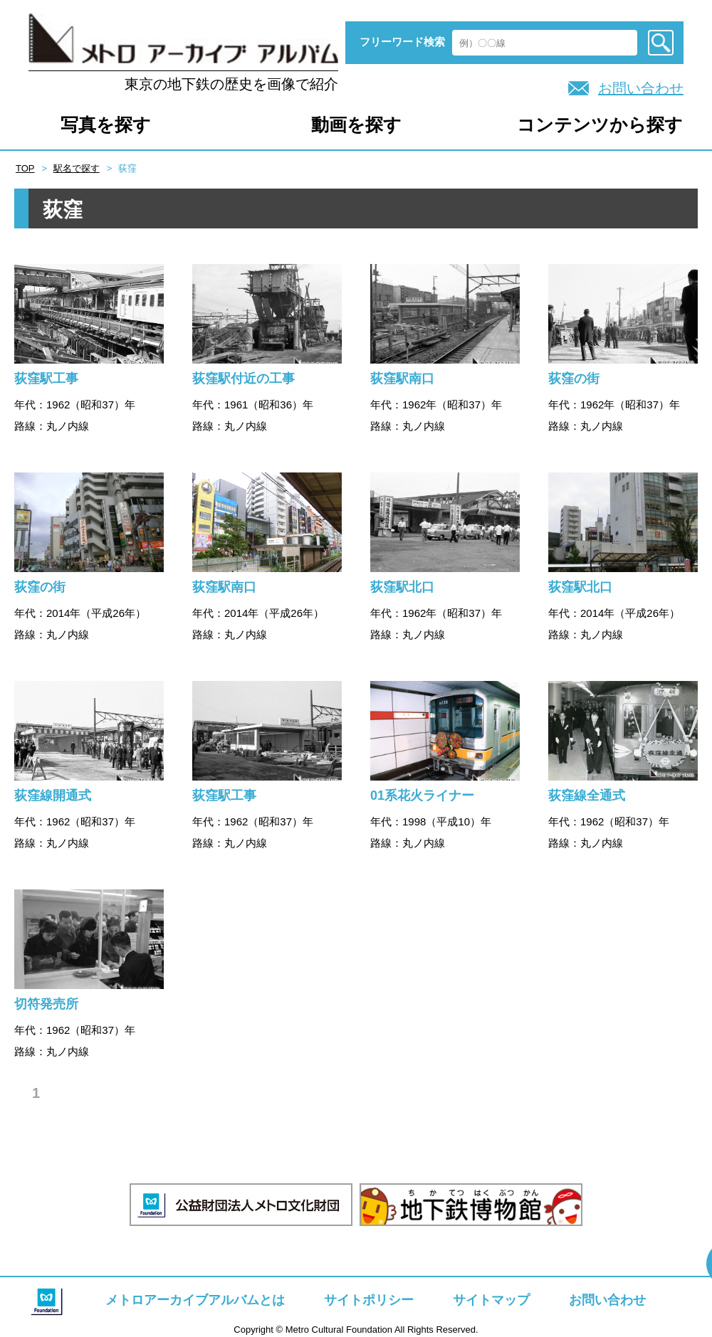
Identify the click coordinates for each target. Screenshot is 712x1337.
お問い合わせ (641, 88)
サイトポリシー (369, 1300)
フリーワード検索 (402, 42)
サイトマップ (491, 1300)
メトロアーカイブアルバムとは (195, 1300)
